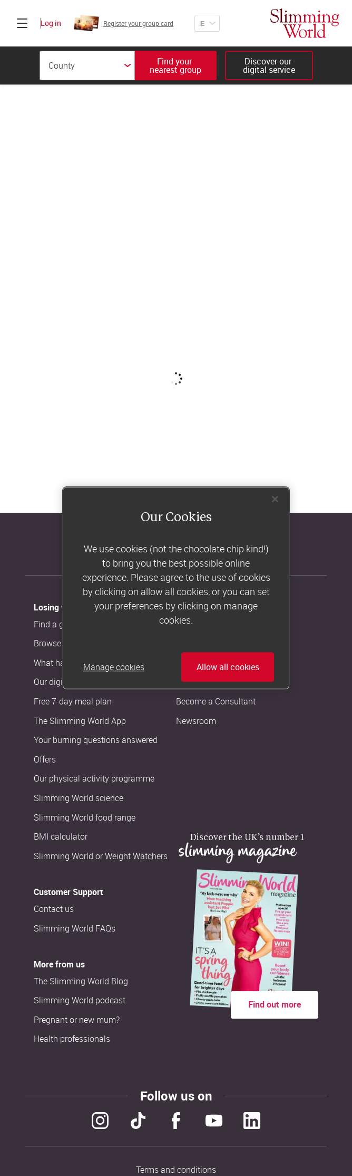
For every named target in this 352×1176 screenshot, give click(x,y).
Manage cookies (113, 667)
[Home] (304, 23)
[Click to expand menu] (22, 23)
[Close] (275, 499)
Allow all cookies (228, 667)
